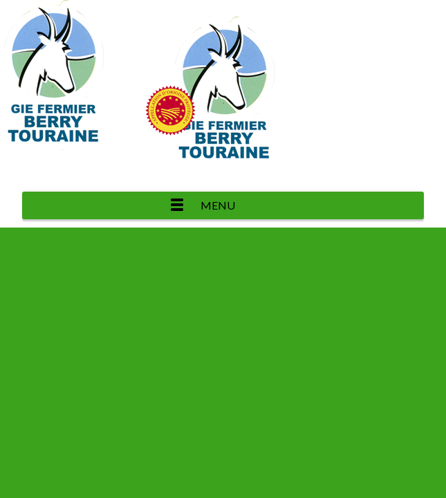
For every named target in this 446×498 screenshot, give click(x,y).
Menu (218, 205)
